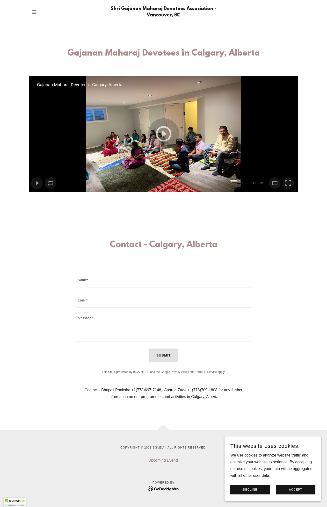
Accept (295, 489)
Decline (250, 489)
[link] (163, 15)
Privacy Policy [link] (180, 372)
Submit (163, 355)
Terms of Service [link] (206, 372)
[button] (34, 12)
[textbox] (163, 280)
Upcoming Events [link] (163, 460)
